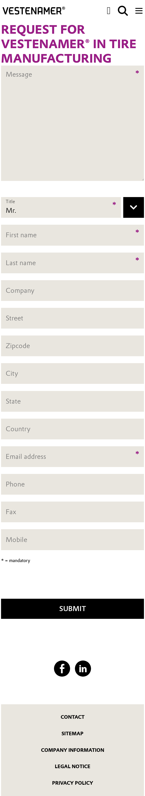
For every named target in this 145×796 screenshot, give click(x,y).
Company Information (72, 750)
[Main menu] (138, 10)
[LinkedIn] (83, 669)
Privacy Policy (72, 783)
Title (10, 202)
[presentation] (72, 583)
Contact (73, 717)
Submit (72, 609)
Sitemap (72, 734)
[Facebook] (62, 669)
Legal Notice (72, 766)
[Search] (123, 11)
